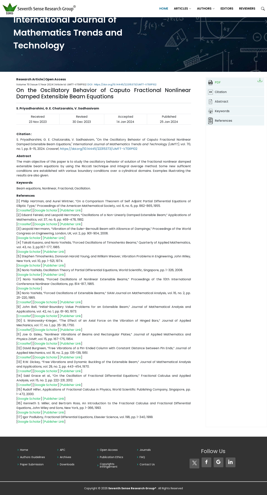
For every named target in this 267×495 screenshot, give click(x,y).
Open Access (109, 450)
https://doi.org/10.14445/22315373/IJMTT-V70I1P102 (98, 149)
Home (163, 8)
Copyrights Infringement (108, 465)
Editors (227, 8)
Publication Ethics (111, 457)
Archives (65, 457)
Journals (145, 450)
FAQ (142, 457)
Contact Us (147, 464)
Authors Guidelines (32, 457)
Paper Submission (32, 464)
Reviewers (247, 8)
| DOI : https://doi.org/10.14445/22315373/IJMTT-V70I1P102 (121, 84)
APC (62, 450)
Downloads (67, 464)
